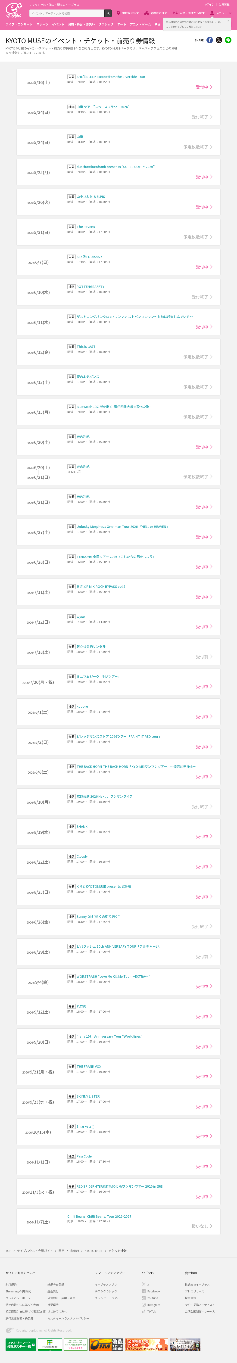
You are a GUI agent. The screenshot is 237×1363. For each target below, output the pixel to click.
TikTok (151, 1311)
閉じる (228, 20)
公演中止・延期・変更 (61, 1298)
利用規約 (11, 1284)
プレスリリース (194, 1291)
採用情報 (190, 1298)
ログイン (209, 4)
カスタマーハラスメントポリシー (68, 1318)
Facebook (153, 1291)
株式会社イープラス (197, 1284)
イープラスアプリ (106, 1284)
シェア (209, 40)
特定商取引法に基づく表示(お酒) (26, 1311)
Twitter (219, 40)
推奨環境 (53, 1305)
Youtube (152, 1298)
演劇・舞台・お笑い (81, 24)
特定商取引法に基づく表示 (22, 1305)
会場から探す (158, 13)
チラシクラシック (106, 1291)
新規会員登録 (55, 1284)
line (228, 40)
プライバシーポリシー (19, 1298)
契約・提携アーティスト (200, 1305)
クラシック (106, 24)
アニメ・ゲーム (140, 24)
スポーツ (42, 24)
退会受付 (53, 1291)
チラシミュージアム (107, 1298)
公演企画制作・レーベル (200, 1311)
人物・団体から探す (192, 13)
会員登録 (224, 4)
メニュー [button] (221, 13)
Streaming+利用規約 (18, 1291)
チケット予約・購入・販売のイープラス (54, 4)
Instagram (153, 1305)
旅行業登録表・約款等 (19, 1318)
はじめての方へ (57, 1311)
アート (121, 24)
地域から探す (130, 13)
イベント (58, 24)
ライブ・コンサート (19, 24)
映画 (158, 24)
